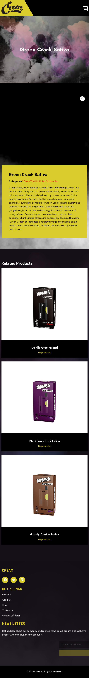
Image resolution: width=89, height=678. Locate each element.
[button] (85, 8)
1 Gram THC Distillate (33, 181)
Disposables (51, 181)
